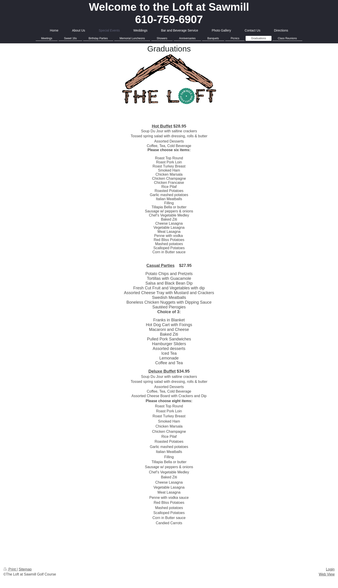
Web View (327, 574)
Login (330, 569)
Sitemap (25, 569)
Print (10, 569)
